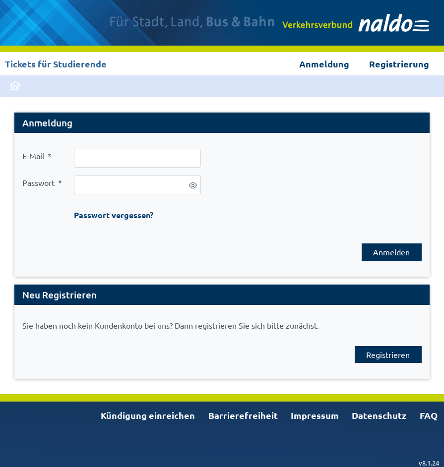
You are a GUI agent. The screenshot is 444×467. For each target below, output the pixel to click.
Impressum (315, 415)
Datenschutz (379, 415)
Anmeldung (324, 63)
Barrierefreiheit (243, 415)
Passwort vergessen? (113, 215)
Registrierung (399, 63)
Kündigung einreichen (148, 415)
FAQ (429, 415)
